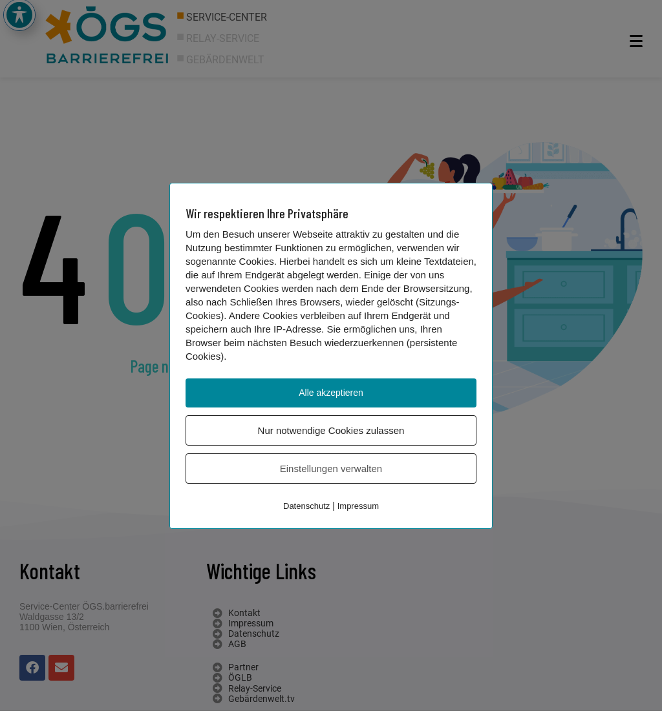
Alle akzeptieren (331, 392)
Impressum (358, 506)
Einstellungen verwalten (331, 468)
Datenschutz (306, 506)
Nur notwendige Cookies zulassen (331, 430)
